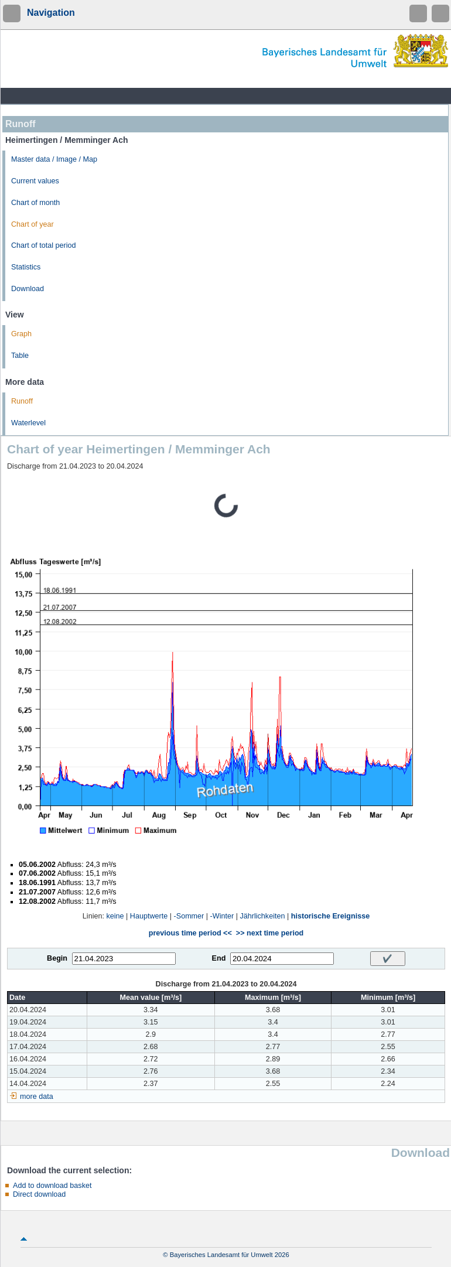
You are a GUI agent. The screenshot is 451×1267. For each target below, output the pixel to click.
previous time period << (190, 933)
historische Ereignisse (330, 916)
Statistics (25, 267)
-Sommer (189, 916)
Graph (21, 334)
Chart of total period (43, 245)
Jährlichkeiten (262, 916)
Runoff (22, 401)
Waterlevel (28, 423)
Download (27, 289)
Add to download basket (52, 1185)
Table (20, 355)
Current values (35, 181)
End (219, 958)
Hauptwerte (149, 916)
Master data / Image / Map (54, 159)
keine (115, 916)
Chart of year (32, 224)
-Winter (222, 916)
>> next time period (269, 933)
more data (36, 1096)
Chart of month (35, 203)
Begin (57, 958)
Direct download (39, 1194)
